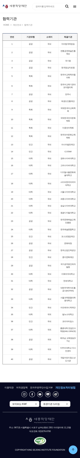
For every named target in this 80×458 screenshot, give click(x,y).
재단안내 (17, 25)
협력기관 (28, 25)
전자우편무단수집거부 (41, 387)
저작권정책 (21, 387)
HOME (6, 25)
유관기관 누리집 (51, 404)
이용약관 (9, 387)
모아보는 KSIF (19, 404)
